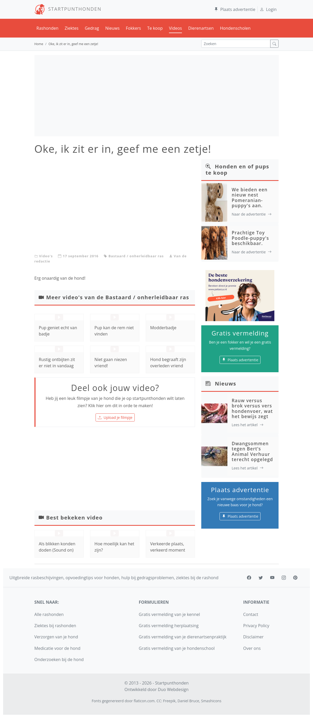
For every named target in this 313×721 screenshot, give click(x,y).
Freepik (169, 700)
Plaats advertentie (234, 9)
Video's (46, 256)
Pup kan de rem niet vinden (114, 331)
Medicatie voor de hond (57, 648)
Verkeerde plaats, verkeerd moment (167, 547)
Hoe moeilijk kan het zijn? (114, 547)
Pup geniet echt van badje (58, 331)
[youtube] (272, 578)
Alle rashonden (49, 614)
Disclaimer (253, 637)
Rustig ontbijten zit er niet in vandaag (57, 363)
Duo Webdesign (173, 689)
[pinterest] (295, 578)
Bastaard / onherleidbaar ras (136, 256)
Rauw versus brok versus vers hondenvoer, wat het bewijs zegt (252, 408)
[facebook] (249, 578)
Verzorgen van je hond (56, 637)
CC (159, 700)
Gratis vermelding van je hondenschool (177, 648)
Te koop (155, 28)
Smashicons (211, 700)
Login (268, 9)
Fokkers (133, 28)
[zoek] (274, 44)
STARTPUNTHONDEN (68, 8)
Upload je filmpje (115, 417)
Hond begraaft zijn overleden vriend (168, 363)
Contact (250, 614)
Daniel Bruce (188, 700)
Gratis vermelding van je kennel (169, 614)
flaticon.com (144, 700)
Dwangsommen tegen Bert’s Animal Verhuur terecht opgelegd (252, 451)
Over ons (252, 648)
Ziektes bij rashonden (55, 625)
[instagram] (284, 578)
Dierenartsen (201, 28)
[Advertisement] (156, 95)
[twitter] (261, 578)
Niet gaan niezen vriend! (111, 363)
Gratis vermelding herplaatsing (169, 625)
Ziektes (72, 28)
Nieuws (112, 28)
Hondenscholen (235, 28)
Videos (175, 28)
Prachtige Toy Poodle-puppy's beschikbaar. (250, 238)
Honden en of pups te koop (237, 169)
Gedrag (92, 28)
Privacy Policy (256, 625)
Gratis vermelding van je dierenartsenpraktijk (183, 637)
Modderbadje (163, 328)
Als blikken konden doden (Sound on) (57, 547)
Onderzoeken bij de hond (59, 659)
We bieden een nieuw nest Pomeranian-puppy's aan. (249, 198)
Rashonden (47, 28)
